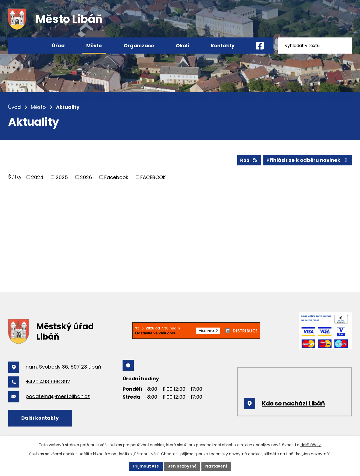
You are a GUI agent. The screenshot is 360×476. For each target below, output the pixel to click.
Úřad (58, 45)
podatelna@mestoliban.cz (58, 396)
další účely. (311, 445)
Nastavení (216, 466)
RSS (249, 160)
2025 (62, 177)
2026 (86, 177)
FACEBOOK (153, 177)
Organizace (139, 45)
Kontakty (222, 45)
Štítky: (15, 176)
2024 (37, 177)
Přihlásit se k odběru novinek (307, 160)
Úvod (14, 107)
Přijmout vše (146, 466)
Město (38, 107)
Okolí (182, 45)
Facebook (116, 177)
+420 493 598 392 (48, 381)
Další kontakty (40, 417)
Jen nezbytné (182, 466)
